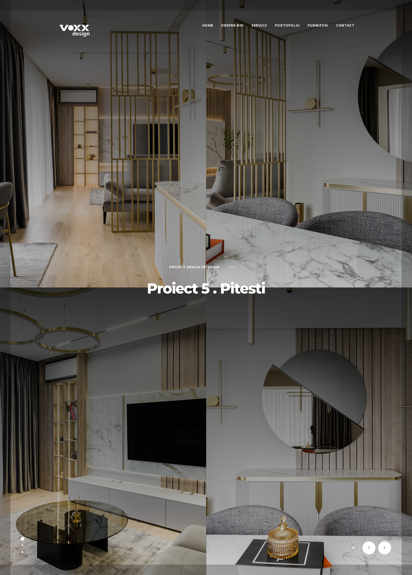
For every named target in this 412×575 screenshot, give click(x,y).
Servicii (259, 25)
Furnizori (318, 25)
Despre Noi (232, 25)
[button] (378, 562)
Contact (345, 25)
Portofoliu (287, 25)
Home (207, 25)
